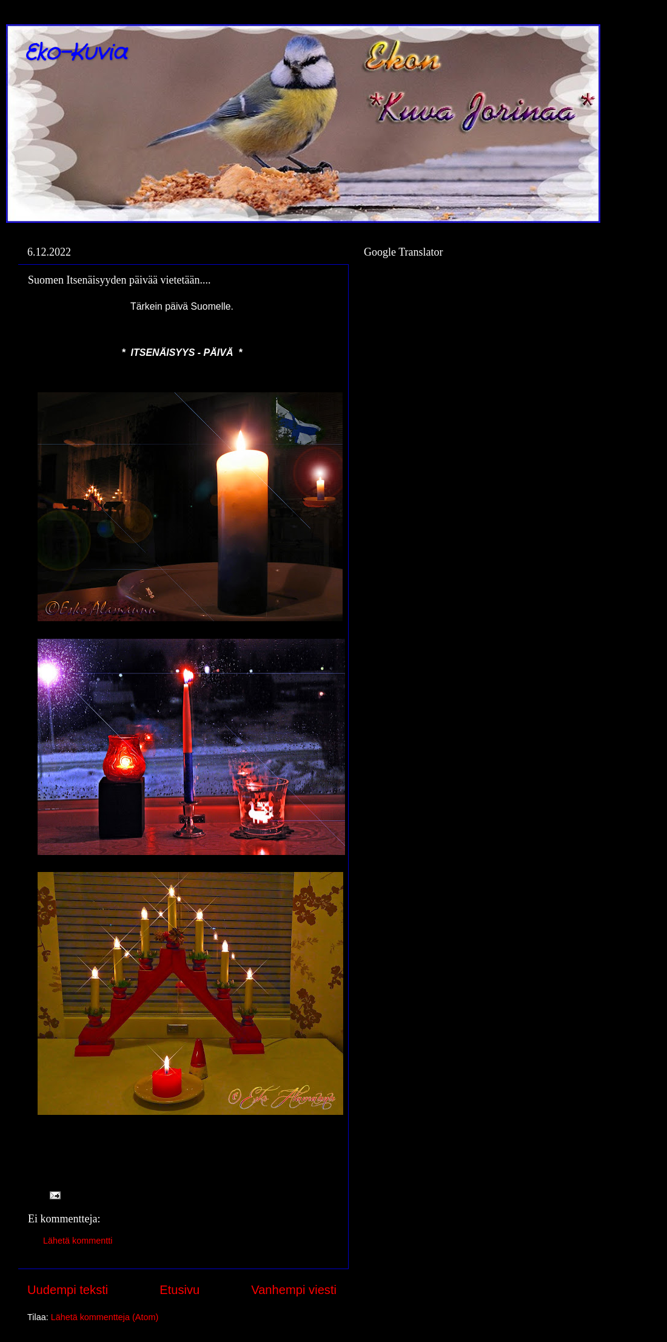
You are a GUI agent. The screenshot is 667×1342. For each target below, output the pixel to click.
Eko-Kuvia (75, 53)
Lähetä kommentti (77, 1240)
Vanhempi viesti (294, 1289)
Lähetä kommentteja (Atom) (105, 1317)
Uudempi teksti (67, 1289)
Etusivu (179, 1289)
